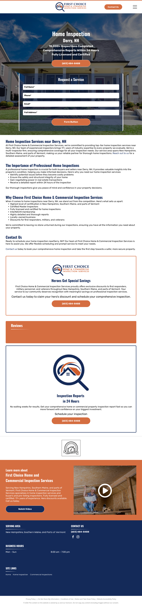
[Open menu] (135, 7)
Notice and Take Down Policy (85, 599)
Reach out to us (121, 153)
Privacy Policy (30, 599)
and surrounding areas (17, 535)
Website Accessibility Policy (106, 599)
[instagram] (78, 537)
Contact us (11, 249)
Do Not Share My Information (48, 599)
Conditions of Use (67, 599)
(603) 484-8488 (80, 531)
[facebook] (73, 537)
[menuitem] (9, 574)
